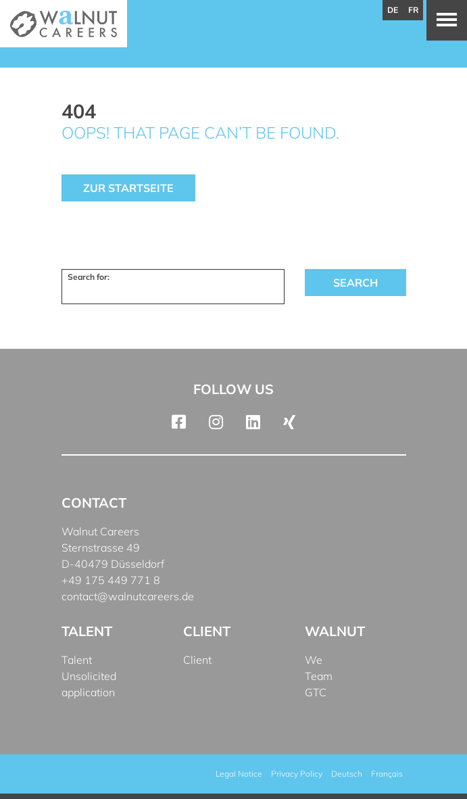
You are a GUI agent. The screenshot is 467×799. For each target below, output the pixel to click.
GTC (315, 692)
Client (197, 660)
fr (413, 10)
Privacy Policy (296, 774)
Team (319, 676)
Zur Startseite (128, 188)
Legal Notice (239, 774)
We (313, 660)
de (392, 10)
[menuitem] (347, 774)
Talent (77, 660)
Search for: (88, 277)
